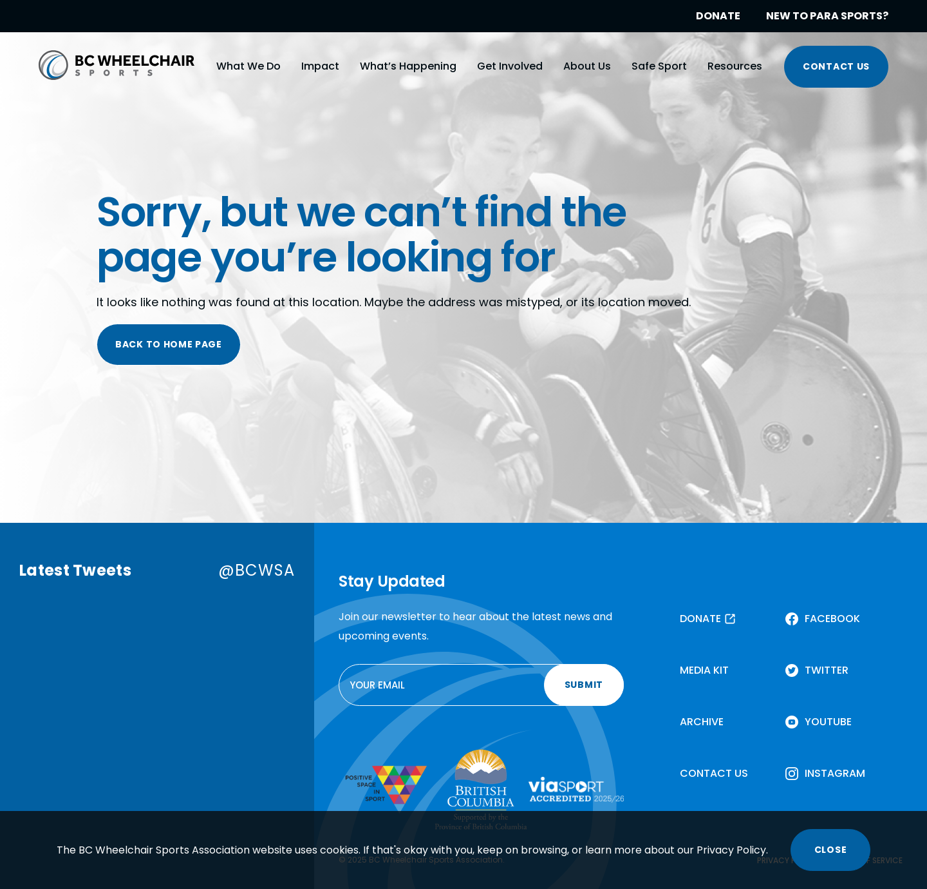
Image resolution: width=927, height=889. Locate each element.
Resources (734, 66)
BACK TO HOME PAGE (168, 344)
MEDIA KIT (704, 670)
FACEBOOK (832, 618)
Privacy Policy (731, 850)
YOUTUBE (828, 721)
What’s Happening (408, 66)
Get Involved (510, 66)
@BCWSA (256, 570)
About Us (587, 66)
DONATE (718, 15)
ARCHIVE (702, 721)
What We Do (248, 66)
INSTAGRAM (835, 773)
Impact (320, 66)
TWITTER (826, 670)
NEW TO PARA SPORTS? (827, 15)
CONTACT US (836, 66)
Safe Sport (659, 66)
